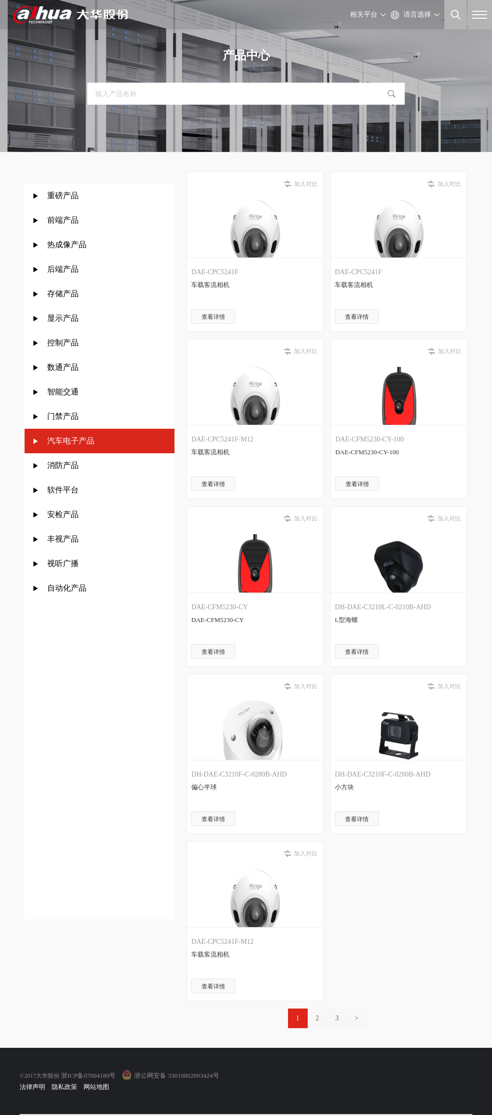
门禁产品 (63, 416)
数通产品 (63, 367)
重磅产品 (63, 195)
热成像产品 (67, 244)
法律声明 (32, 1086)
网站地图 (96, 1086)
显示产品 (63, 318)
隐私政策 (64, 1086)
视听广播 (63, 563)
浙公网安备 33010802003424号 (176, 1075)
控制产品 (64, 342)
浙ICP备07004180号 (88, 1075)
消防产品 (63, 465)
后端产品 (63, 269)
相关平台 (363, 14)
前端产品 (63, 220)
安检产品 (63, 514)
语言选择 (417, 14)
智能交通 (63, 392)
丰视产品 (63, 539)
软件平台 (63, 490)
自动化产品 (67, 588)
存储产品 (63, 293)
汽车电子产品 (70, 441)
